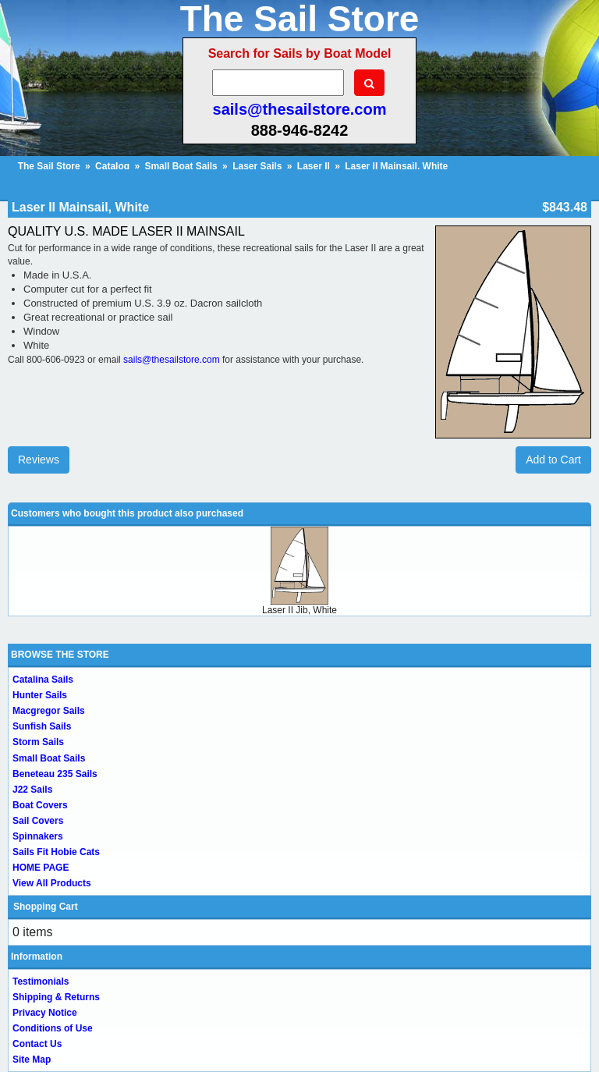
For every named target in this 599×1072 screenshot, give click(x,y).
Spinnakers (37, 836)
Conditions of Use (52, 1028)
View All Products (51, 883)
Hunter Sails (39, 695)
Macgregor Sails (48, 710)
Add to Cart (553, 459)
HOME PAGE (40, 867)
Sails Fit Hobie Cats (56, 852)
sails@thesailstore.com (300, 109)
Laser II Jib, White (299, 610)
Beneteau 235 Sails (54, 774)
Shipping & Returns (56, 997)
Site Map (31, 1059)
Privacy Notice (44, 1012)
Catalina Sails (42, 679)
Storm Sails (38, 742)
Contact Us (37, 1043)
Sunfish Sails (41, 726)
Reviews (38, 459)
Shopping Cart (45, 906)
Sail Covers (37, 820)
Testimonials (40, 981)
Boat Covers (40, 805)
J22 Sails (32, 789)
